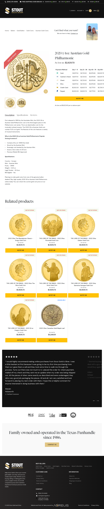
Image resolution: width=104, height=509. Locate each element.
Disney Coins (88, 466)
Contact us (74, 33)
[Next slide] (98, 400)
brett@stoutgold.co (44, 495)
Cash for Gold (50, 468)
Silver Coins (47, 466)
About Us (71, 476)
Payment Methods (74, 478)
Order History (40, 483)
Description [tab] (9, 115)
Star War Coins (65, 466)
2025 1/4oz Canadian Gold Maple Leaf (52, 328)
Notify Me (20, 250)
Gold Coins (39, 466)
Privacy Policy (40, 478)
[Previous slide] (94, 400)
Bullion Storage (40, 468)
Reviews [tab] (33, 115)
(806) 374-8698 (12, 2)
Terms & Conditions (41, 481)
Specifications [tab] (22, 115)
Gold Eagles (56, 466)
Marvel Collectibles (77, 466)
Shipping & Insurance (75, 481)
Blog (70, 483)
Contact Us (52, 444)
